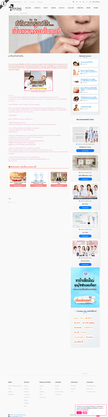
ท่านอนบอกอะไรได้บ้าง (87, 62)
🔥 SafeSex (89, 337)
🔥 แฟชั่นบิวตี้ (78, 342)
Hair (41, 389)
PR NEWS (96, 7)
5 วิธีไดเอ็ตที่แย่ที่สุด (86, 107)
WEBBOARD (40, 2)
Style (41, 394)
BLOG (25, 2)
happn (76, 318)
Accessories (43, 397)
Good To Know (59, 391)
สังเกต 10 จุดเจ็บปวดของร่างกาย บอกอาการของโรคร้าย (89, 71)
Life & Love (27, 397)
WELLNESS (28, 7)
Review (26, 400)
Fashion (26, 389)
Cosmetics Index (90, 391)
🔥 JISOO (77, 323)
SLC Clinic (85, 232)
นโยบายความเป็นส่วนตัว (83, 409)
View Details (85, 150)
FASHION (53, 7)
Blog (9, 389)
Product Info (89, 389)
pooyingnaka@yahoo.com (16, 416)
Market (10, 391)
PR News (26, 403)
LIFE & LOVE (71, 7)
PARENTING (80, 7)
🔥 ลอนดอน (78, 327)
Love (72, 391)
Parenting (73, 386)
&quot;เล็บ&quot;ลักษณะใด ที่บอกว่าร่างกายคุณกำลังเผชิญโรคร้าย (89, 89)
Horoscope (58, 394)
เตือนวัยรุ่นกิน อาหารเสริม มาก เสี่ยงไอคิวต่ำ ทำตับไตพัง (89, 80)
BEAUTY (46, 7)
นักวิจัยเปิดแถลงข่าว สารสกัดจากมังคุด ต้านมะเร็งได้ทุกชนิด (89, 97)
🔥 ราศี (76, 332)
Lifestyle (26, 391)
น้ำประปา (83, 332)
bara (81, 318)
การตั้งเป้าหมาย (88, 327)
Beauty (26, 386)
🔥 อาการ (89, 318)
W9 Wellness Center (85, 147)
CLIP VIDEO (32, 2)
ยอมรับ (79, 412)
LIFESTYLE (61, 7)
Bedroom (73, 389)
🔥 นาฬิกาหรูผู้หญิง (88, 323)
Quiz (25, 406)
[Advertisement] (85, 361)
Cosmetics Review (91, 386)
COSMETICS (37, 7)
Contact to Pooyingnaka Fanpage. (18, 414)
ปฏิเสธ (84, 412)
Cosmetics (27, 394)
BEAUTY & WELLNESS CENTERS (14, 2)
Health (57, 386)
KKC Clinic (85, 204)
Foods (57, 389)
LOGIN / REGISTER (95, 1)
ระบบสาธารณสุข (79, 337)
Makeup (42, 391)
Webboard (11, 394)
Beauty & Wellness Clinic (14, 386)
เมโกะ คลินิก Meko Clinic (85, 175)
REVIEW (88, 7)
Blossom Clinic (85, 261)
